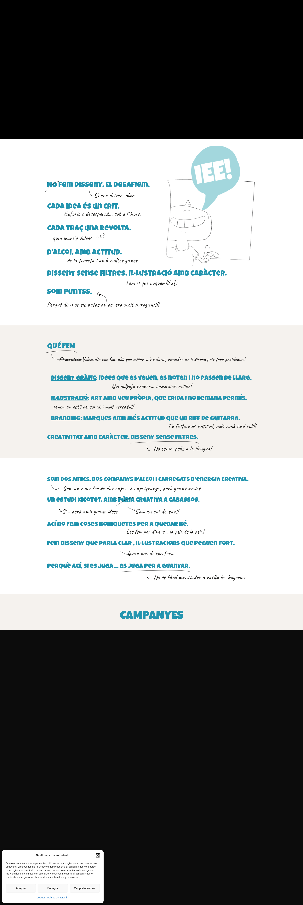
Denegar (52, 888)
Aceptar (21, 888)
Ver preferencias (84, 888)
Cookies (41, 897)
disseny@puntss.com (187, 841)
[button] (98, 855)
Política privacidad (57, 897)
